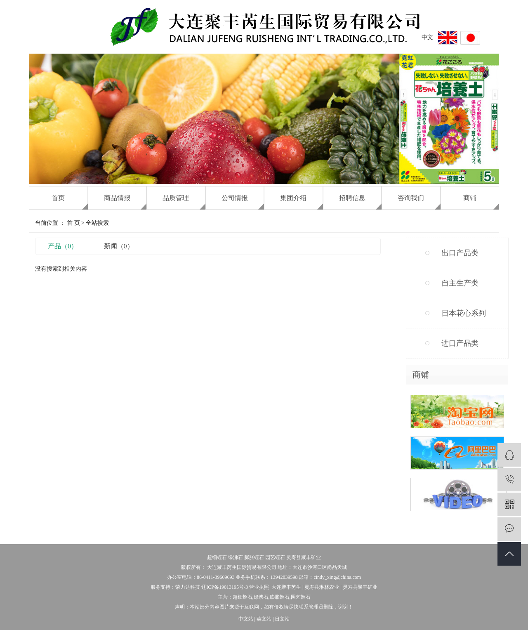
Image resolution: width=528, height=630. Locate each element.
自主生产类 (459, 283)
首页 (58, 197)
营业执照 (259, 587)
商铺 (469, 197)
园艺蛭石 (275, 557)
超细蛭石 (217, 557)
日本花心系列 (463, 313)
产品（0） (63, 246)
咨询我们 (411, 197)
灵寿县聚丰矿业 (303, 557)
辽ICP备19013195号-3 (224, 587)
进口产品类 (459, 343)
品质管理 (176, 197)
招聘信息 (352, 197)
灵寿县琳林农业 (321, 587)
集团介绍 (293, 197)
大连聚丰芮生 (286, 587)
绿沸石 (235, 557)
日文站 (282, 619)
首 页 (73, 223)
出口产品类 (459, 253)
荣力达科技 (187, 587)
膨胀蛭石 (254, 557)
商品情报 (117, 197)
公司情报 (235, 197)
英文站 (264, 619)
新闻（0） (119, 246)
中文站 (245, 619)
